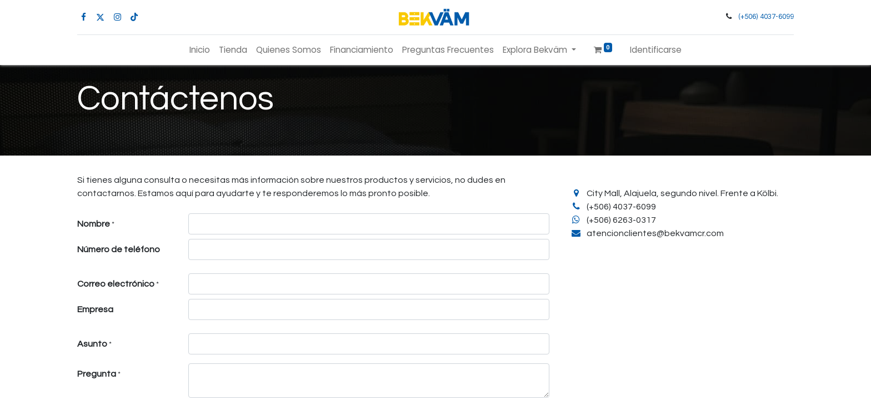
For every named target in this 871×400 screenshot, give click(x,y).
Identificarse (656, 50)
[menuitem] (199, 50)
